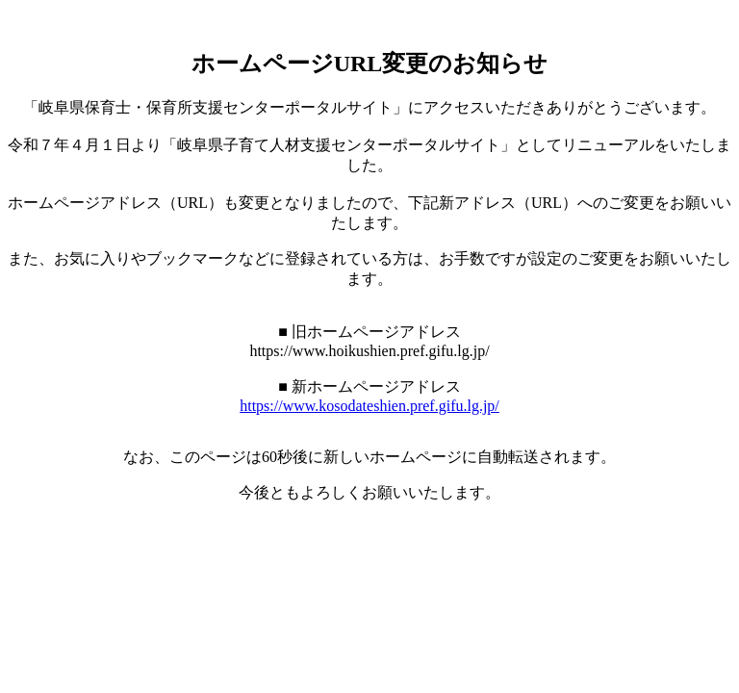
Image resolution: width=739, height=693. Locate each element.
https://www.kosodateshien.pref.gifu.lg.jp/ (369, 406)
